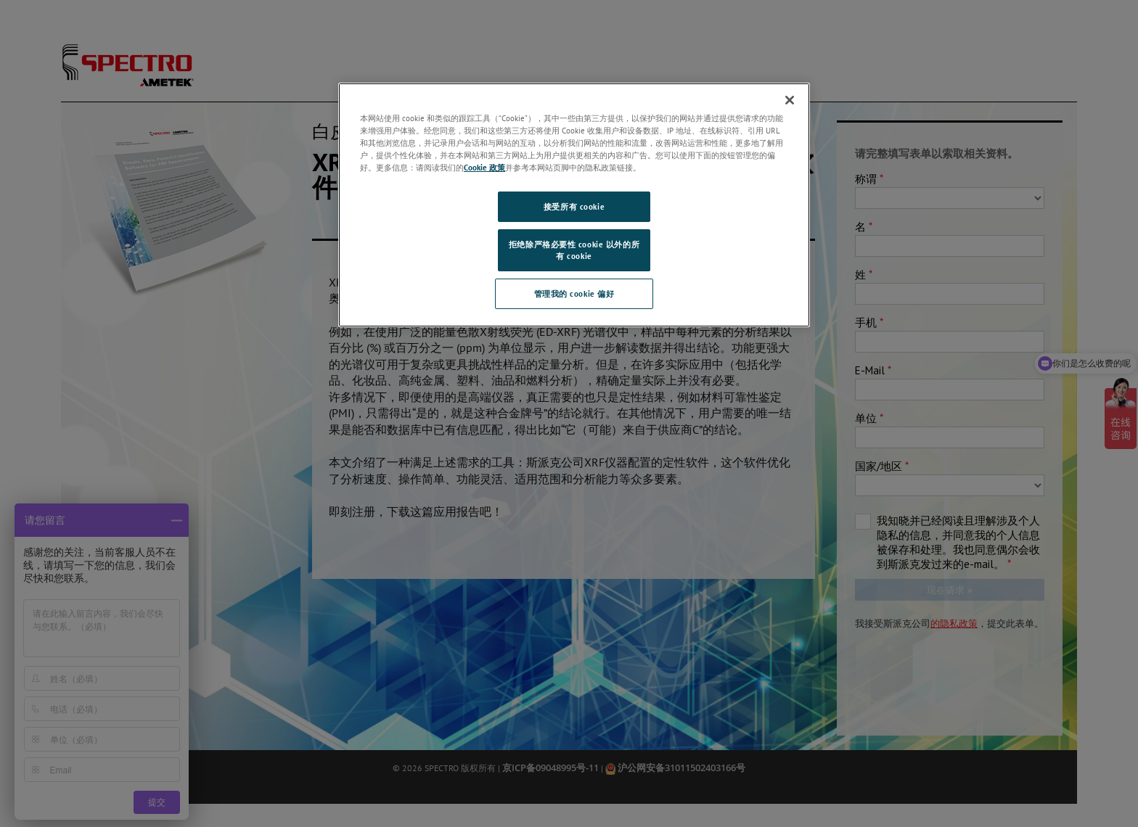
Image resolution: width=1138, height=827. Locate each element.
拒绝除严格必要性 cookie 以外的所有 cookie (574, 250)
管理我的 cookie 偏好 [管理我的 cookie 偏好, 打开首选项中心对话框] (574, 293)
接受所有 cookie (574, 206)
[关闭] (790, 100)
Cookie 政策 (484, 167)
